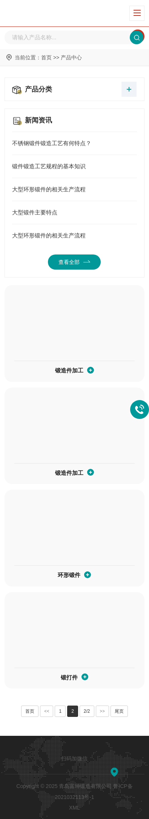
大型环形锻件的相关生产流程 (74, 189)
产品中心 (71, 57)
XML (74, 808)
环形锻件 (69, 575)
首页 (46, 57)
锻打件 (69, 677)
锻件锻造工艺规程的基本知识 (74, 166)
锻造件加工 (69, 370)
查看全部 (74, 262)
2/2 (87, 711)
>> (102, 711)
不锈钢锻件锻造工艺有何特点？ (74, 143)
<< (46, 711)
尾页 (119, 711)
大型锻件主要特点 (74, 212)
